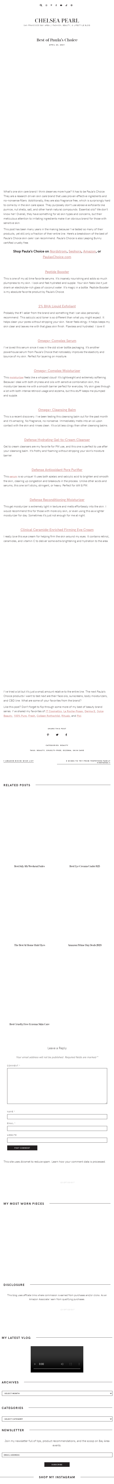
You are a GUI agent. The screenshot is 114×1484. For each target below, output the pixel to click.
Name (11, 1111)
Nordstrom (58, 251)
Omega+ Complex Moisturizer (57, 370)
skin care (78, 750)
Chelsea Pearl (57, 21)
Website (12, 1135)
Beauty (64, 745)
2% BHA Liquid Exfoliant (57, 305)
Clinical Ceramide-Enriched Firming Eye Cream (57, 529)
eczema (67, 750)
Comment (13, 1065)
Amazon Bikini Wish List (19, 761)
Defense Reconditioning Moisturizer (57, 499)
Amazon (89, 251)
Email (11, 1123)
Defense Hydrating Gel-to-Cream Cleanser (57, 439)
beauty (41, 750)
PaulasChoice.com (57, 256)
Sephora (75, 251)
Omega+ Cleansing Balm (57, 409)
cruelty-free (53, 750)
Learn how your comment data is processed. (79, 1161)
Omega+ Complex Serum (57, 340)
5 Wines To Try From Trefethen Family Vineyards (88, 762)
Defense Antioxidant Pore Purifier (57, 469)
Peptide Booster (57, 271)
